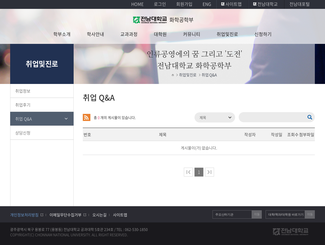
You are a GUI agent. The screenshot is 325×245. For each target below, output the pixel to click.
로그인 (160, 4)
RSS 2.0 (86, 117)
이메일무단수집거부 (66, 215)
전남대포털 (299, 4)
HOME (137, 4)
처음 (188, 172)
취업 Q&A (23, 119)
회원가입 (184, 4)
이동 (257, 214)
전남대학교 (267, 4)
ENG (207, 4)
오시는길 (99, 215)
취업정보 (22, 91)
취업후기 (22, 105)
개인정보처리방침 (24, 215)
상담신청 (22, 133)
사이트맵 (233, 4)
